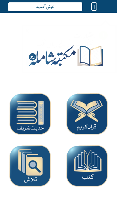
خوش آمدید (45, 7)
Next (34, 56)
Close (28, 25)
